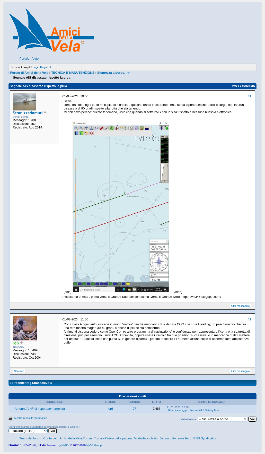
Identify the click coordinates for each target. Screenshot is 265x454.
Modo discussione (243, 85)
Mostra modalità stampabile (30, 418)
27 (134, 408)
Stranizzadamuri (28, 113)
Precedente (20, 383)
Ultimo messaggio (177, 410)
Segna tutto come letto (175, 438)
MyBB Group (94, 445)
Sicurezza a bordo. (111, 72)
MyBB (65, 445)
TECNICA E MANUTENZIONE (73, 72)
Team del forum (30, 438)
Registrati (45, 67)
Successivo (41, 383)
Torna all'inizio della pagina (113, 438)
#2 (249, 319)
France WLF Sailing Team (204, 410)
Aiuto (35, 58)
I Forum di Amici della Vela (28, 72)
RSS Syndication (205, 438)
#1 (249, 96)
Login (36, 67)
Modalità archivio (146, 438)
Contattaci (50, 438)
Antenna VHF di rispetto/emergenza (40, 408)
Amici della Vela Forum (76, 438)
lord (110, 408)
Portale (24, 58)
